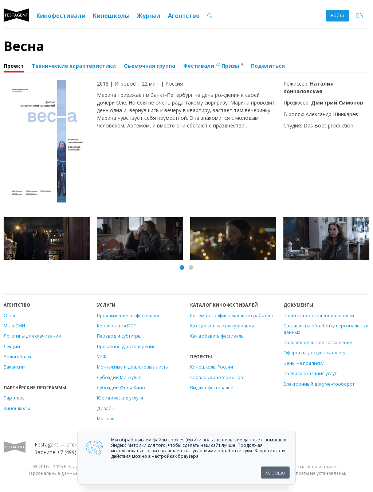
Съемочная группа (149, 65)
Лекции (12, 346)
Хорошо (275, 472)
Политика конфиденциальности (318, 315)
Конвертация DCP (116, 325)
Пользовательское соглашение (317, 342)
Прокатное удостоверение (126, 346)
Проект (14, 65)
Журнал (149, 16)
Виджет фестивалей (211, 387)
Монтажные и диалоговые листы (133, 367)
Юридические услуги (120, 398)
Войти (337, 15)
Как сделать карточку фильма (222, 325)
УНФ (101, 356)
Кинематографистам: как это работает (231, 315)
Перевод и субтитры (119, 336)
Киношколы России (211, 367)
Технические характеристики (74, 65)
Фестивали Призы (213, 65)
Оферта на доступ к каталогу (314, 352)
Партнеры (14, 398)
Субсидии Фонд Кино (121, 387)
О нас (10, 315)
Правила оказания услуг (310, 373)
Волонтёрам (17, 356)
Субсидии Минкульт (119, 377)
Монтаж (105, 418)
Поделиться (268, 65)
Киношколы (111, 16)
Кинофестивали (61, 16)
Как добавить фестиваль (217, 336)
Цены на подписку (303, 363)
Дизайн (105, 408)
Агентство (184, 16)
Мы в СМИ (14, 325)
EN (360, 15)
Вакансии (14, 367)
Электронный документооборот (318, 384)
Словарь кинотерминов (216, 377)
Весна (24, 46)
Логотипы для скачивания (32, 336)
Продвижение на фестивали (128, 315)
